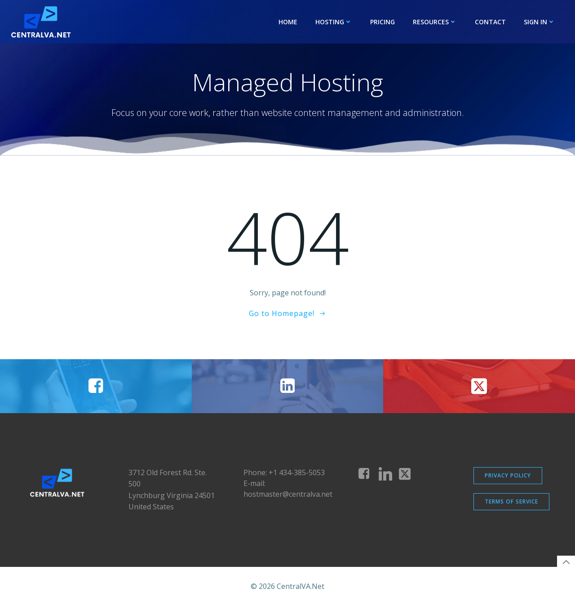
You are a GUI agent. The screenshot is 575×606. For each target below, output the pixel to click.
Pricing (382, 22)
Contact (490, 22)
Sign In (539, 22)
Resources (435, 22)
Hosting (333, 22)
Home (288, 22)
